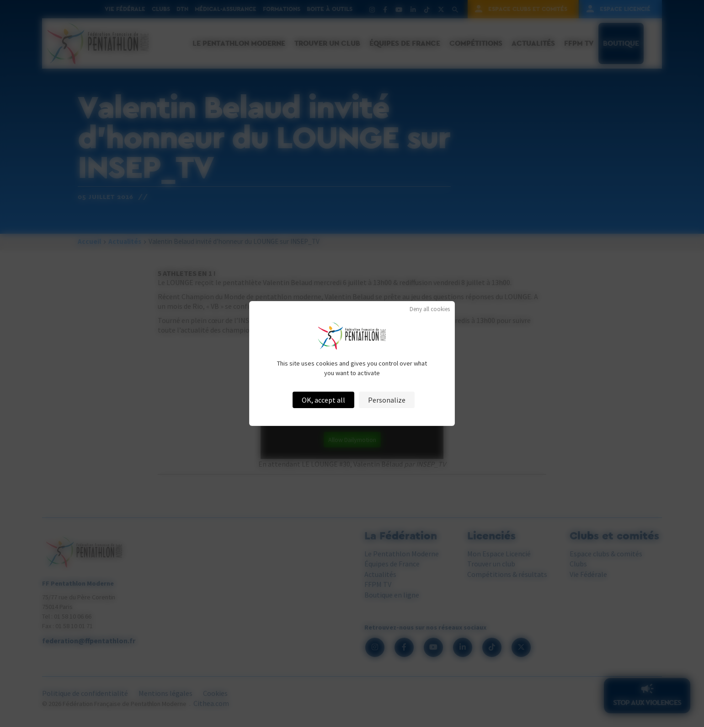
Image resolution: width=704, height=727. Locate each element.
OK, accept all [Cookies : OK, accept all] (323, 399)
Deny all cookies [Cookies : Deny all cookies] (430, 309)
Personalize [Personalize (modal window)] (386, 399)
